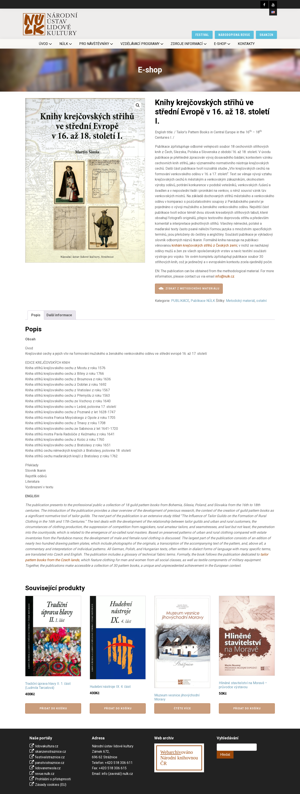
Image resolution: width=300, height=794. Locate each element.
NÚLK (66, 43)
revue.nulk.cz (44, 774)
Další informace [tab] (59, 315)
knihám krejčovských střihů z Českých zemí (204, 245)
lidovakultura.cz (46, 746)
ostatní (261, 301)
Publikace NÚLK (203, 301)
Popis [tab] (35, 315)
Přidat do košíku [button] (53, 708)
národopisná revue (234, 35)
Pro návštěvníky (96, 43)
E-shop (222, 43)
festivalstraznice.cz (50, 757)
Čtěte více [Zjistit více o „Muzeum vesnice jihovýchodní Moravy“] (182, 708)
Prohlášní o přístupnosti (53, 779)
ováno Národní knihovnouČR (179, 757)
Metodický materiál (240, 301)
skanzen (266, 35)
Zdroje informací (189, 43)
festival (202, 35)
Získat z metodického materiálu (188, 288)
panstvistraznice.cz (49, 763)
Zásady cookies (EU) (50, 785)
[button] (138, 105)
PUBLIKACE (180, 301)
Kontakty (246, 44)
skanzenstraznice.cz (50, 751)
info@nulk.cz (224, 276)
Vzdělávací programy (142, 43)
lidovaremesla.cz (48, 768)
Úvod (46, 43)
